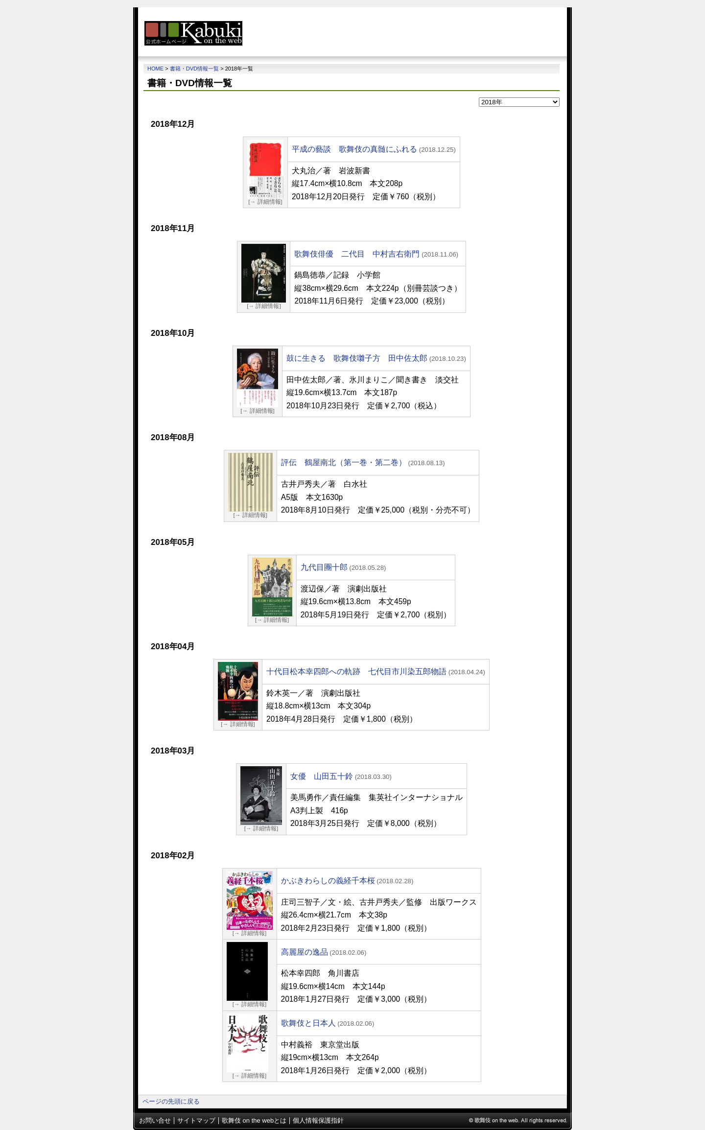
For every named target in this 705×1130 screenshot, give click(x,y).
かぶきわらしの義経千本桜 (328, 880)
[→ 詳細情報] (265, 201)
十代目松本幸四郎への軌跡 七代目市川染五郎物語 (356, 671)
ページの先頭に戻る (171, 1101)
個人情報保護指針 (318, 1120)
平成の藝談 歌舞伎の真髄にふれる (354, 149)
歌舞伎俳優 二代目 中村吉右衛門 (357, 254)
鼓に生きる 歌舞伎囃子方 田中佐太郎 (356, 358)
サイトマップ (196, 1120)
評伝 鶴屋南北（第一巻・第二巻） (343, 462)
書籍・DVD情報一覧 (194, 68)
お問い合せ (155, 1120)
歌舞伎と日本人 (308, 1023)
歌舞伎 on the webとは (254, 1120)
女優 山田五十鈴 (321, 776)
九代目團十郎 (324, 567)
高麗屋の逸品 (304, 952)
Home (155, 68)
